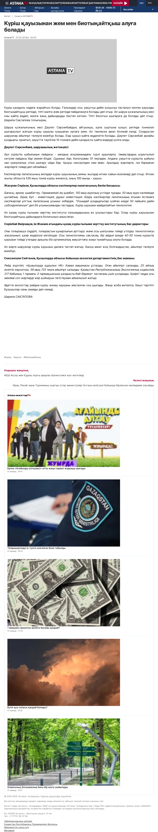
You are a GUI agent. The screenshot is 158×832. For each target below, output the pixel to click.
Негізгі (7, 16)
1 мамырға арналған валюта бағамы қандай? (33, 627)
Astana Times (7, 9)
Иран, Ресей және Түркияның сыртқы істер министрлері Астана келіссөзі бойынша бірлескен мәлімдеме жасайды (83, 385)
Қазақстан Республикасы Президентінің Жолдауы (30, 824)
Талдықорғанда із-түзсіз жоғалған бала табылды (36, 548)
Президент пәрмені (79, 9)
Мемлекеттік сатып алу (16, 827)
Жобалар (53, 3)
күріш (8, 357)
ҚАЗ (141, 3)
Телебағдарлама (89, 3)
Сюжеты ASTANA (24, 16)
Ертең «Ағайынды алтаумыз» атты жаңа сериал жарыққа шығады (46, 468)
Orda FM (106, 3)
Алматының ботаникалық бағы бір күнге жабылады (37, 787)
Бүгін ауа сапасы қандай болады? (27, 707)
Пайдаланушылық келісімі (18, 821)
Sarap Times (23, 9)
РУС (150, 3)
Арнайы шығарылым (57, 9)
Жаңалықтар (38, 3)
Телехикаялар (68, 3)
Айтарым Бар (39, 9)
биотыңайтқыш (33, 357)
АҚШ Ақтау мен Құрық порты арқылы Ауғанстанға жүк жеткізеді (44, 375)
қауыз (18, 357)
